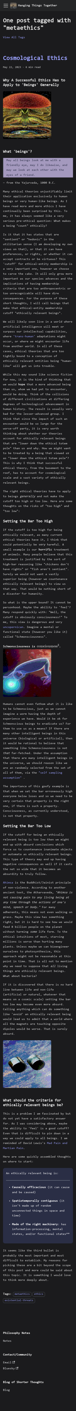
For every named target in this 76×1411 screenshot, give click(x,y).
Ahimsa (8, 882)
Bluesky (10, 1368)
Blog (6, 1390)
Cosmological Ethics (35, 58)
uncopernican (13, 627)
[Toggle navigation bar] (6, 5)
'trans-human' (24, 336)
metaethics (22, 1294)
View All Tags (14, 37)
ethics (38, 1294)
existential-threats (19, 1300)
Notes (7, 1340)
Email (9, 1362)
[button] (27, 115)
